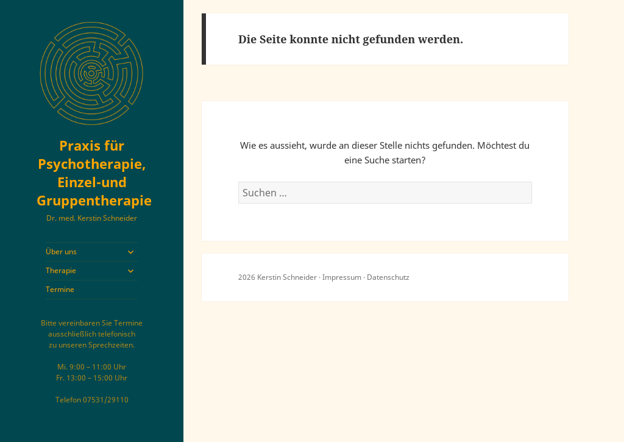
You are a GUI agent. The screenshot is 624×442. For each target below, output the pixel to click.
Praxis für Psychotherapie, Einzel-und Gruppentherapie (94, 172)
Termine (60, 289)
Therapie (61, 270)
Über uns (61, 251)
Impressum (341, 277)
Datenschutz (388, 277)
